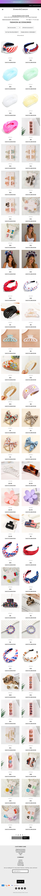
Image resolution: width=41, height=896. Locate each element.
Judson (17, 1)
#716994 (31, 190)
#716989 (10, 825)
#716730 (10, 375)
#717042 (10, 84)
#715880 (31, 534)
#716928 (31, 375)
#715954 (31, 639)
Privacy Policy (20, 864)
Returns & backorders (20, 850)
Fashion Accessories (20, 22)
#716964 (10, 454)
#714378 (10, 481)
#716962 (10, 428)
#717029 (10, 666)
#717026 (31, 745)
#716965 (31, 454)
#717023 (31, 692)
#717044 (31, 84)
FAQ (20, 854)
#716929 (10, 401)
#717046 (10, 110)
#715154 (10, 534)
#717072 (31, 269)
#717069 (31, 243)
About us (20, 861)
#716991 (31, 825)
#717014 (10, 190)
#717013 (30, 163)
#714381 (30, 481)
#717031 (10, 560)
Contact (20, 860)
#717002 (10, 745)
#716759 (31, 666)
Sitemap (20, 853)
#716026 (10, 58)
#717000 (31, 719)
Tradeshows (20, 862)
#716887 (31, 322)
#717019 (30, 137)
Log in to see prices (10, 62)
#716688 (10, 692)
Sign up (20, 881)
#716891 (10, 348)
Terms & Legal (20, 865)
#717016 (10, 772)
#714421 (31, 613)
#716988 (10, 587)
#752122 (10, 798)
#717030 (31, 587)
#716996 (31, 772)
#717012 (10, 163)
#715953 (10, 639)
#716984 (31, 216)
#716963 (31, 428)
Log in (30, 5)
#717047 (31, 110)
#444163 (31, 58)
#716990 (31, 798)
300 (33, 19)
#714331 (10, 507)
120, (32, 19)
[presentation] (13, 876)
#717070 (10, 269)
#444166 (10, 296)
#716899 (10, 613)
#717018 (10, 719)
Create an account (37, 5)
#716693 (31, 560)
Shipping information (20, 849)
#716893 (31, 348)
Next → (25, 838)
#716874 (10, 322)
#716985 (10, 243)
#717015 (10, 216)
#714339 (31, 507)
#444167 (31, 296)
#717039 (10, 137)
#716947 (31, 401)
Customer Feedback (20, 852)
